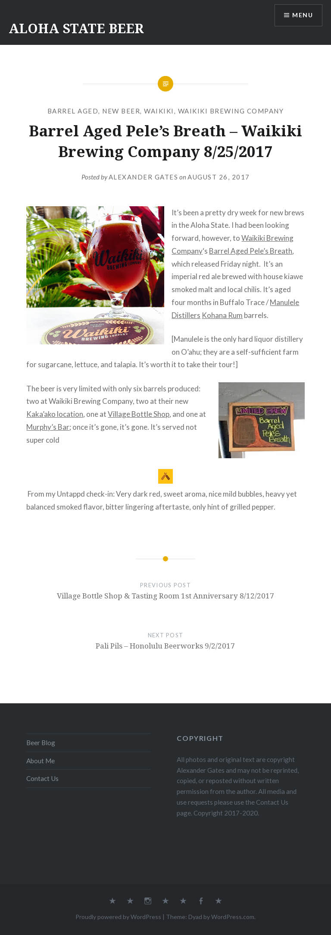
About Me (40, 761)
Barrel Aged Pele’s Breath (250, 250)
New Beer (121, 111)
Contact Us (42, 778)
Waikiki (159, 111)
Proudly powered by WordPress (118, 916)
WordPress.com (232, 916)
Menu (302, 15)
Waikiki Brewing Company (231, 111)
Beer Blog (40, 742)
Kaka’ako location (54, 414)
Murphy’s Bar (47, 426)
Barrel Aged (73, 111)
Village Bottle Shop (138, 414)
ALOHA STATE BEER (76, 28)
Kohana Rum (222, 315)
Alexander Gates (143, 177)
